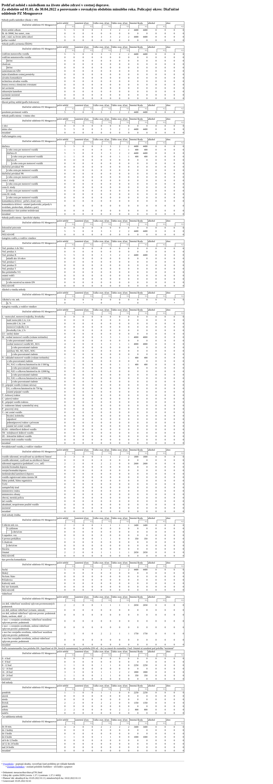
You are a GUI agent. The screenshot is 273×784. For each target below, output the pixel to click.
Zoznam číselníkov (15, 766)
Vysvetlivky (8, 764)
